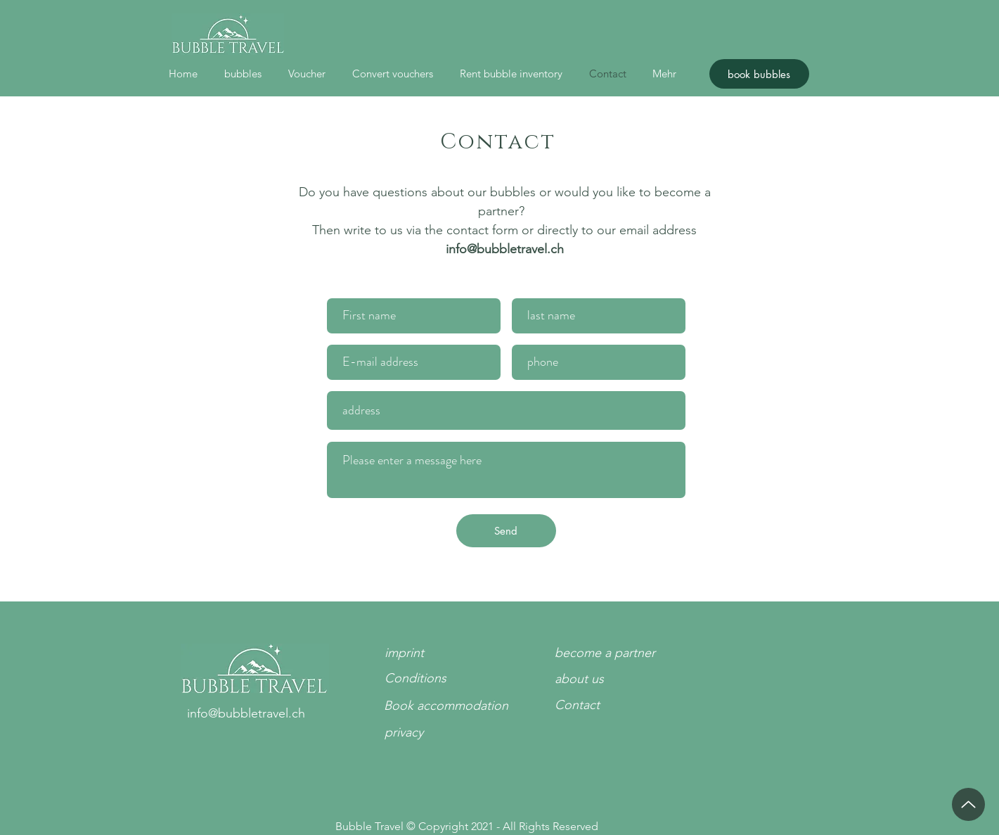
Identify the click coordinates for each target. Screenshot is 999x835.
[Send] (506, 530)
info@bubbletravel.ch (505, 249)
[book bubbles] (759, 74)
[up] (968, 804)
